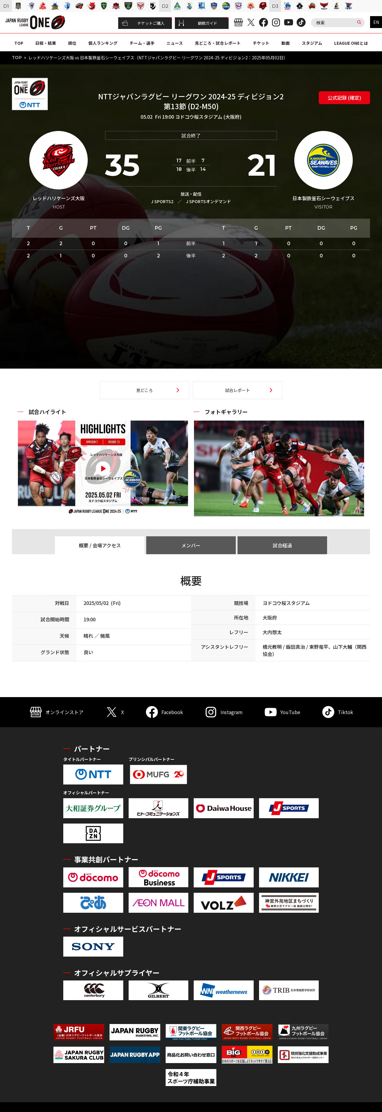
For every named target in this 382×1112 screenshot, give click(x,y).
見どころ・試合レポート (218, 43)
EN (376, 22)
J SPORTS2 (162, 201)
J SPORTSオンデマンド (208, 201)
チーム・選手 (142, 43)
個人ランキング (103, 43)
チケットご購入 (143, 23)
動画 (285, 43)
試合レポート (237, 390)
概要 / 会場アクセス (100, 545)
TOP (18, 43)
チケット (261, 43)
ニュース (175, 43)
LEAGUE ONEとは (351, 43)
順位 (72, 43)
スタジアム (312, 43)
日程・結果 (45, 43)
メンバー (191, 545)
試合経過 (282, 545)
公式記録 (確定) (344, 97)
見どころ (144, 390)
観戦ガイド (197, 23)
